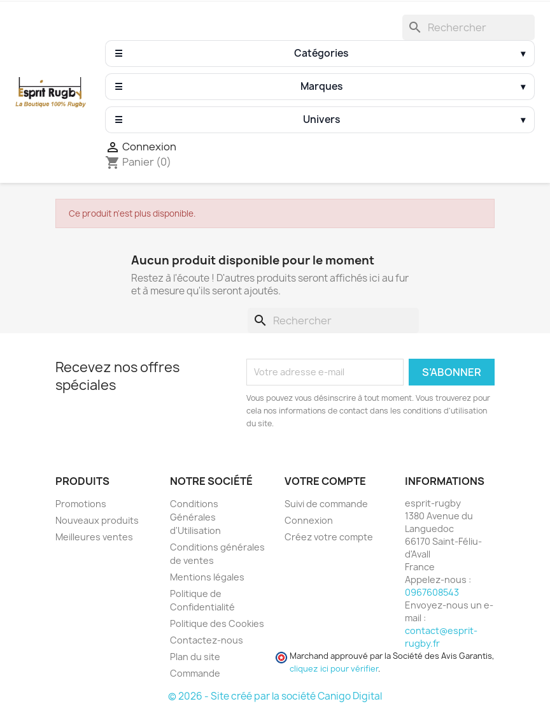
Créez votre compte (329, 537)
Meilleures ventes (94, 537)
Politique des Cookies (217, 623)
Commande (195, 673)
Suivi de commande (326, 504)
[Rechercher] (468, 27)
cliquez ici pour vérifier (334, 668)
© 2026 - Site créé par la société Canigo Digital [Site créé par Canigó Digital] (275, 696)
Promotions (80, 504)
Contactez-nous (206, 640)
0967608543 (432, 592)
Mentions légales (207, 577)
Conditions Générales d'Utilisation (195, 517)
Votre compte (325, 481)
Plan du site (195, 657)
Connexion (309, 520)
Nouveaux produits (97, 520)
